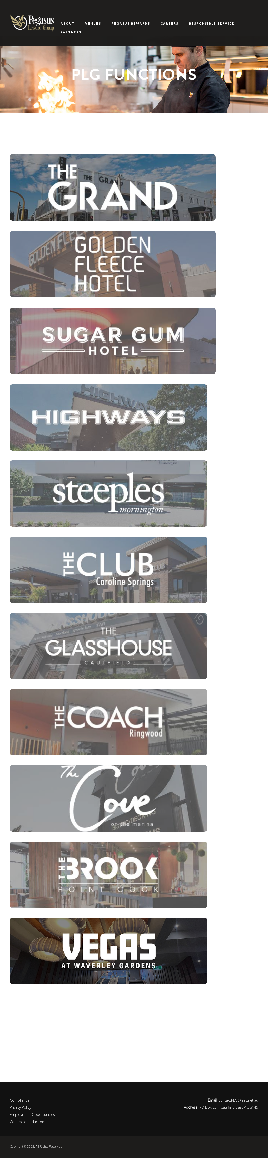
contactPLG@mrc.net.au (238, 1103)
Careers (169, 23)
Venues (93, 23)
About (68, 23)
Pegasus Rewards (131, 23)
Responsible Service (211, 23)
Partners (71, 32)
